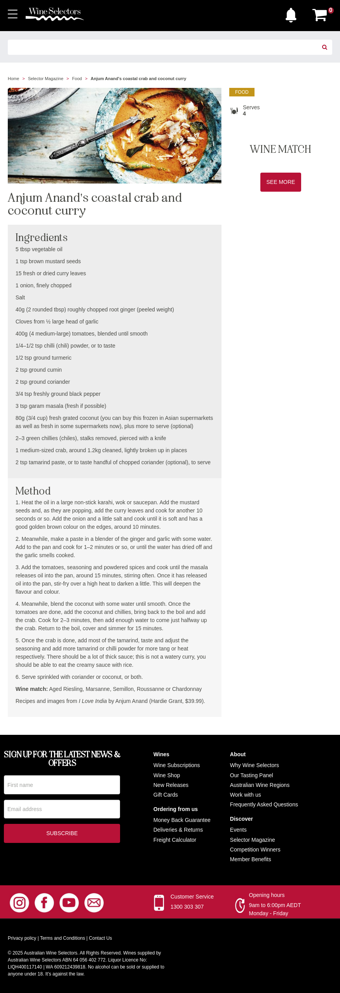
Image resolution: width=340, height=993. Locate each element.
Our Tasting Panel (251, 775)
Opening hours (267, 895)
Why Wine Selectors (254, 765)
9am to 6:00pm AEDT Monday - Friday (275, 909)
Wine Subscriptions (176, 765)
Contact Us (100, 938)
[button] (293, 13)
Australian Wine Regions (259, 785)
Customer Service (192, 896)
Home (13, 78)
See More (281, 182)
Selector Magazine (45, 78)
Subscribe (62, 833)
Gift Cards (165, 795)
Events (238, 830)
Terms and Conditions (62, 938)
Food (77, 78)
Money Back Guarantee (182, 820)
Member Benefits (250, 859)
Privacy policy (22, 938)
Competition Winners (255, 849)
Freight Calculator (175, 840)
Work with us (245, 795)
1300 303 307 (187, 907)
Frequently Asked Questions (264, 804)
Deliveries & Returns (178, 830)
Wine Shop (166, 775)
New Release (169, 785)
